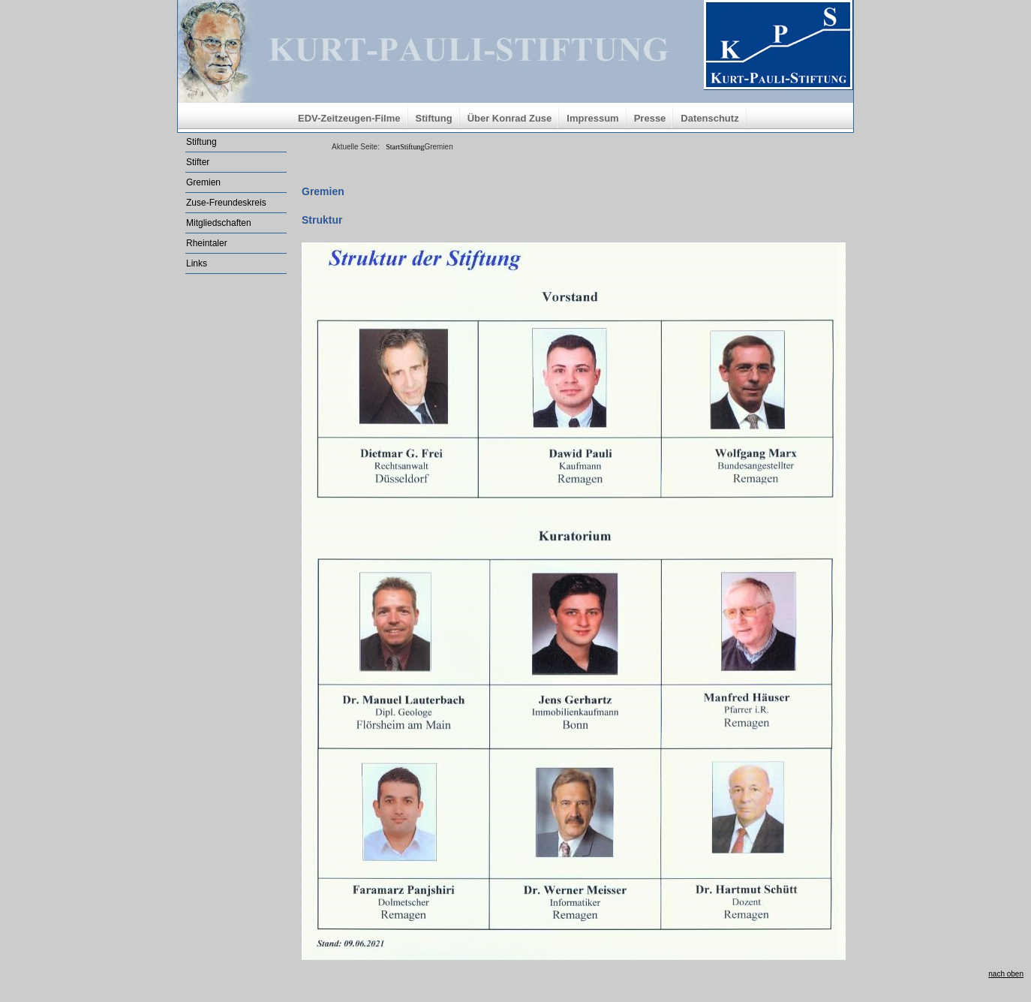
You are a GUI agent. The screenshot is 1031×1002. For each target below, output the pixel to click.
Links (196, 263)
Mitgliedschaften (218, 223)
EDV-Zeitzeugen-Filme (349, 118)
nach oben (1005, 974)
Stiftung (434, 118)
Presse (650, 118)
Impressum (592, 118)
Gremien (203, 182)
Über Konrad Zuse (509, 118)
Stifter (197, 162)
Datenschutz (709, 118)
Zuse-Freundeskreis (226, 202)
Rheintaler (206, 243)
